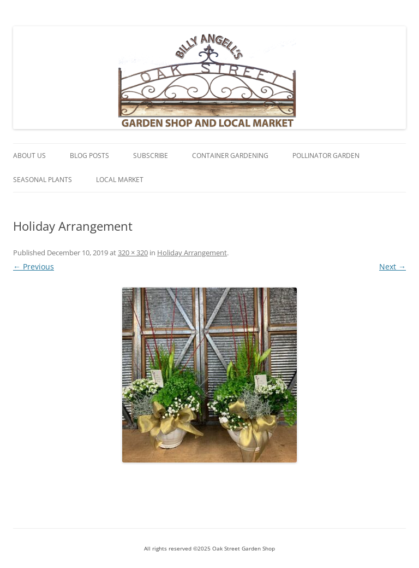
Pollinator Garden (326, 155)
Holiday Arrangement (192, 252)
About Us (29, 155)
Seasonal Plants (42, 179)
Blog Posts (89, 155)
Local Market (119, 179)
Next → (392, 266)
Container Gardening (230, 155)
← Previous (33, 266)
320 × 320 (133, 252)
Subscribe (150, 155)
